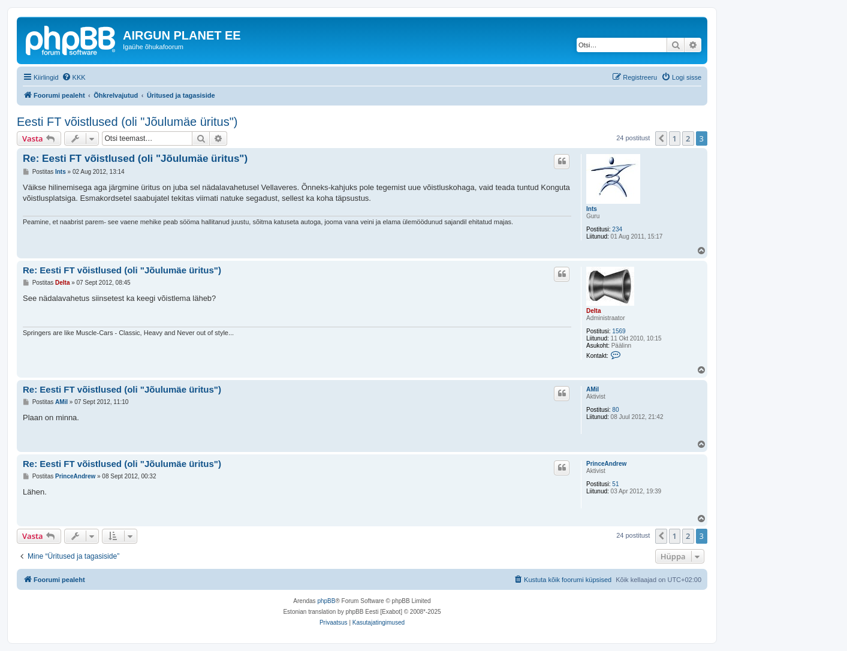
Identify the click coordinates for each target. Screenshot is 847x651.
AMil (592, 389)
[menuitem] (74, 77)
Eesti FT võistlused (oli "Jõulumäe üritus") (127, 121)
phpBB (326, 601)
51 (615, 484)
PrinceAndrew (606, 463)
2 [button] (688, 138)
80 (615, 409)
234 (617, 229)
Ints (591, 209)
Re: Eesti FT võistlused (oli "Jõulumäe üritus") (135, 158)
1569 (618, 331)
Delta (593, 311)
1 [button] (675, 138)
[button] (661, 138)
